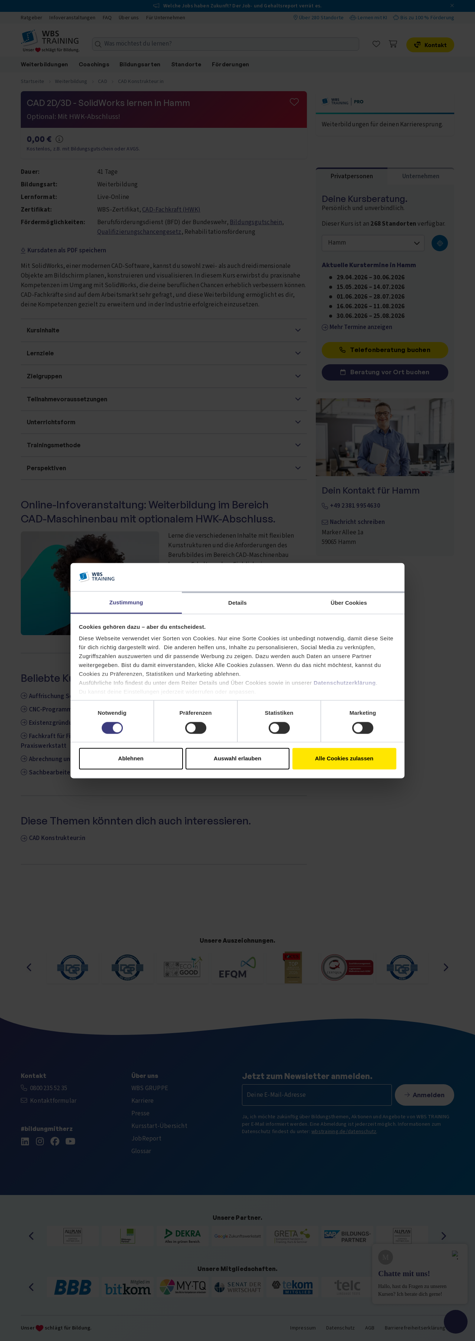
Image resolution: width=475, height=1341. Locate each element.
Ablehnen (130, 759)
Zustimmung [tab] (126, 603)
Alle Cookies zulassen (344, 759)
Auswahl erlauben (237, 759)
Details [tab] (237, 603)
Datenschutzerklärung (345, 683)
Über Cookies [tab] (349, 603)
